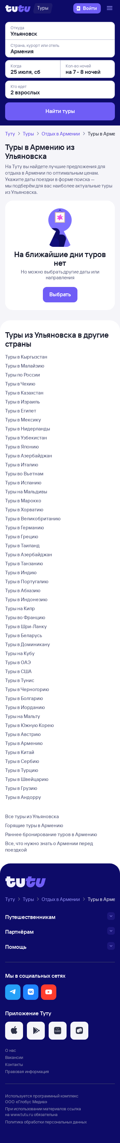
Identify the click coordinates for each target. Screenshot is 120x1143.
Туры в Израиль (22, 402)
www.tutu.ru (22, 1114)
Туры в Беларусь (23, 635)
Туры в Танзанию (24, 563)
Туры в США (18, 671)
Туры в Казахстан (24, 393)
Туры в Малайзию (24, 366)
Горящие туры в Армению (34, 825)
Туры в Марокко (23, 501)
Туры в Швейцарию (26, 779)
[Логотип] (18, 8)
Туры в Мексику (23, 420)
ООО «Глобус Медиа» (26, 1101)
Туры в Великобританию (32, 518)
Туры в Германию (24, 527)
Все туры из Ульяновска (32, 816)
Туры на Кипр (20, 608)
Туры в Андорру (23, 797)
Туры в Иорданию (25, 707)
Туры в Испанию (23, 483)
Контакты (14, 1064)
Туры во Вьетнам (24, 474)
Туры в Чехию (20, 384)
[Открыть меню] (110, 8)
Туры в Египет (20, 411)
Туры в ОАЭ (18, 662)
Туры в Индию (20, 572)
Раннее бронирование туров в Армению (51, 834)
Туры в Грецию (21, 536)
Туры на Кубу (20, 653)
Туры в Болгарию (24, 698)
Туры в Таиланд (22, 545)
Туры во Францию (25, 617)
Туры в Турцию (21, 770)
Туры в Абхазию (22, 590)
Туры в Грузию (21, 788)
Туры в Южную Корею (29, 725)
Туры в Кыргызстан (26, 357)
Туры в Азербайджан (28, 456)
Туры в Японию (22, 447)
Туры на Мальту (22, 716)
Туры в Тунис (19, 680)
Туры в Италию (21, 465)
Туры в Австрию (23, 734)
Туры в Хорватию (24, 510)
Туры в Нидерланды (27, 429)
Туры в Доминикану (27, 644)
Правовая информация (27, 1071)
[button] (12, 992)
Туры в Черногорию (27, 689)
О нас (10, 1050)
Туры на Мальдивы (26, 492)
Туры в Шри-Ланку (26, 626)
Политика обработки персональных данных (46, 1121)
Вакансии (14, 1057)
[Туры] (42, 8)
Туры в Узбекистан (26, 438)
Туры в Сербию (22, 761)
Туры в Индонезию (26, 599)
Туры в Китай (19, 752)
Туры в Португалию (26, 581)
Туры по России (22, 375)
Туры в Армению (24, 743)
